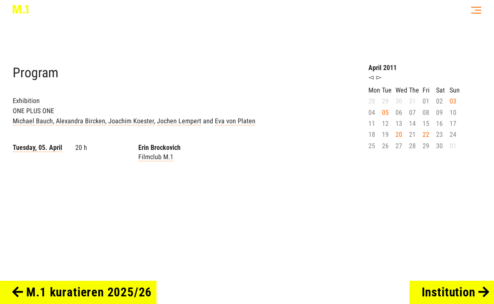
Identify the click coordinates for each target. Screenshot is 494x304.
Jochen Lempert (179, 121)
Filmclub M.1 (155, 157)
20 (398, 134)
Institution (456, 292)
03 (453, 101)
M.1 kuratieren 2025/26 (82, 292)
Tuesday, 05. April (37, 148)
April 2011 (382, 68)
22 (426, 134)
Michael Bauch (33, 121)
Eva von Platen (235, 121)
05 (385, 113)
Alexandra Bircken (80, 121)
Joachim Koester (131, 121)
